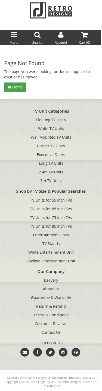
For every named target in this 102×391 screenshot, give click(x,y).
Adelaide (89, 378)
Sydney (46, 378)
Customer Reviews (51, 323)
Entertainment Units (51, 234)
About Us (51, 288)
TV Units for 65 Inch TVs (51, 208)
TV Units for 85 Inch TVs (51, 226)
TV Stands (51, 243)
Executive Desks (51, 154)
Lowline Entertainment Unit (51, 260)
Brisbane (75, 378)
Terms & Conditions (51, 314)
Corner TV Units (51, 145)
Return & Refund (51, 306)
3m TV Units (50, 180)
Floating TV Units (51, 119)
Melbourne (59, 378)
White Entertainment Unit (51, 252)
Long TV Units (51, 163)
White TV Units (51, 128)
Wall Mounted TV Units (51, 137)
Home (15, 87)
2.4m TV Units (51, 171)
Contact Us (51, 332)
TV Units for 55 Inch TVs (51, 200)
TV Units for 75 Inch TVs (51, 217)
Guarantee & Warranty (51, 297)
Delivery (51, 280)
